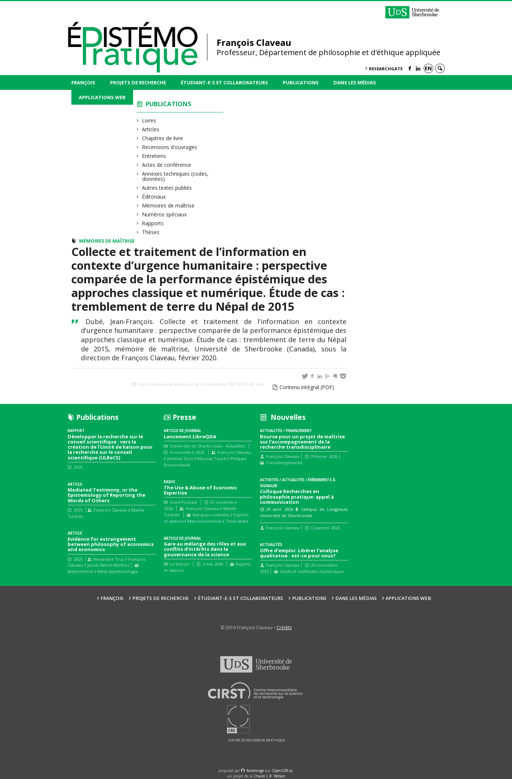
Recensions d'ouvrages (169, 147)
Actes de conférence (166, 164)
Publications (301, 82)
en (428, 68)
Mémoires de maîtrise (168, 205)
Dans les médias (354, 82)
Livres (149, 120)
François (83, 82)
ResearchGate (386, 68)
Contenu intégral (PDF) (306, 387)
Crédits (284, 627)
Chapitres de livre (162, 138)
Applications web (102, 97)
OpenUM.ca (282, 770)
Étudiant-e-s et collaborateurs (224, 82)
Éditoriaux (154, 196)
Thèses (150, 232)
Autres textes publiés (167, 187)
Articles (150, 129)
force (255, 770)
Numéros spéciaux (164, 214)
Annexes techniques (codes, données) (175, 176)
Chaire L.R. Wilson (269, 776)
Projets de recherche (138, 82)
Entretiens (154, 155)
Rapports (153, 223)
